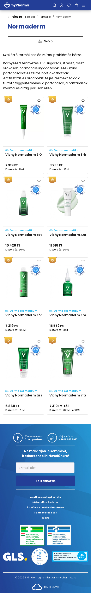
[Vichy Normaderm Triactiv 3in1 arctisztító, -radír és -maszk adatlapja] (67, 135)
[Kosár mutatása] (76, 5)
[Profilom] (61, 5)
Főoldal (30, 17)
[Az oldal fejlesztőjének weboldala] (45, 586)
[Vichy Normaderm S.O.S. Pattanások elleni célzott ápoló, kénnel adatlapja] (23, 135)
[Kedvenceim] (69, 5)
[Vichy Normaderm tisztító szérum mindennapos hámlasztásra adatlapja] (23, 376)
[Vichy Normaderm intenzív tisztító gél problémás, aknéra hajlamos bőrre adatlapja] (67, 376)
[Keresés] (54, 5)
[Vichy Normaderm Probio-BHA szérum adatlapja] (67, 295)
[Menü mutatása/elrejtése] (85, 5)
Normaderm (63, 17)
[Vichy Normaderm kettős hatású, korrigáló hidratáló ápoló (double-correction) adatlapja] (23, 215)
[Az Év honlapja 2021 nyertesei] (39, 556)
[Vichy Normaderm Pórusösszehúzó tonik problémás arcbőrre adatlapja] (23, 295)
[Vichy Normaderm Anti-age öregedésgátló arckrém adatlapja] (67, 215)
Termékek (45, 17)
